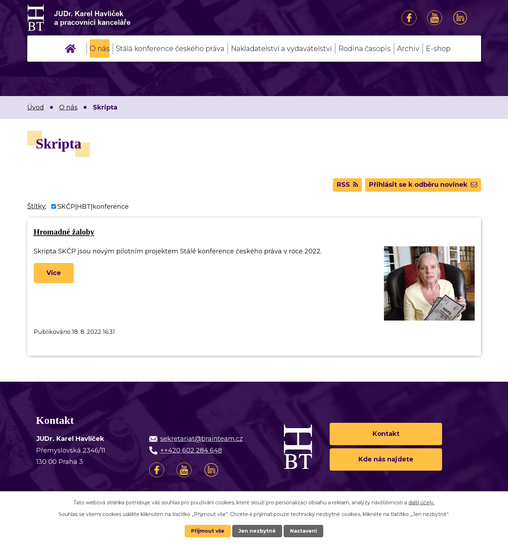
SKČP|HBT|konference (93, 206)
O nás (100, 48)
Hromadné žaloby (64, 232)
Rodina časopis (364, 48)
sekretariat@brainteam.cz (201, 439)
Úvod (70, 48)
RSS (347, 185)
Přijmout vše (207, 531)
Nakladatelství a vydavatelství (281, 48)
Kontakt (386, 434)
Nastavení (303, 531)
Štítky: (36, 206)
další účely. (421, 502)
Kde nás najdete (385, 459)
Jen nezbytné (257, 531)
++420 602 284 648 (191, 450)
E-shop (438, 48)
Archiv (408, 48)
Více (53, 273)
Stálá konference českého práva (170, 48)
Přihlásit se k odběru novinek (423, 185)
